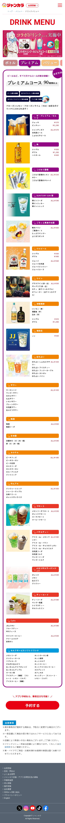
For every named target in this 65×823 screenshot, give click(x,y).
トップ (10, 11)
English (6, 798)
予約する (32, 705)
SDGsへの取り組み (11, 792)
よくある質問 (9, 774)
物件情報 (7, 786)
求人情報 (7, 783)
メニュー (18, 11)
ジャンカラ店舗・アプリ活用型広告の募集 (20, 777)
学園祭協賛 (8, 780)
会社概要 (7, 789)
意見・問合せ (9, 771)
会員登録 (32, 5)
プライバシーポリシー (12, 795)
